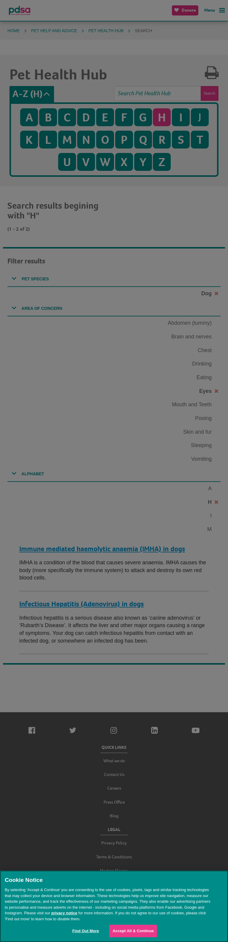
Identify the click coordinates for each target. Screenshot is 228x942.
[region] (114, 906)
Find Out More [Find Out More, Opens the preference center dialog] (85, 931)
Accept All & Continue (133, 931)
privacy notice (64, 913)
